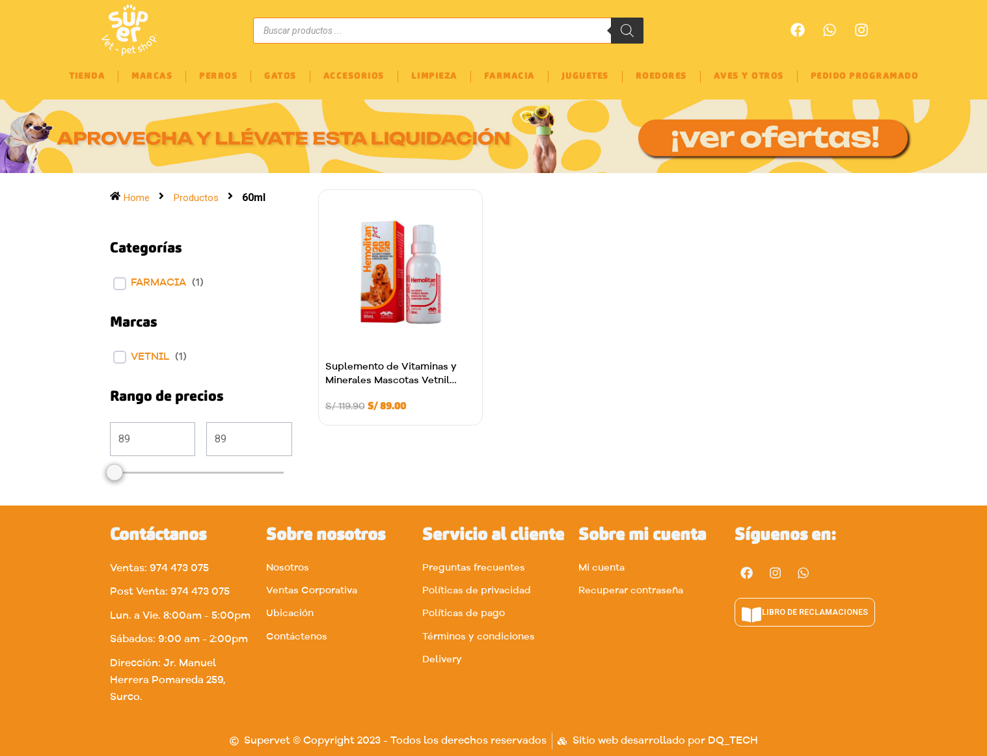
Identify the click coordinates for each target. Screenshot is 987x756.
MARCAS (151, 76)
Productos (197, 197)
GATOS (280, 76)
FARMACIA (509, 76)
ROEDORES (661, 76)
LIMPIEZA (434, 76)
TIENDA (87, 76)
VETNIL (150, 357)
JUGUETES (585, 76)
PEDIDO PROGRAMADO (865, 76)
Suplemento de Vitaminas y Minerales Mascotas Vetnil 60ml (391, 380)
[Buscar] (627, 31)
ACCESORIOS (354, 76)
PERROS (218, 76)
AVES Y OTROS (749, 76)
